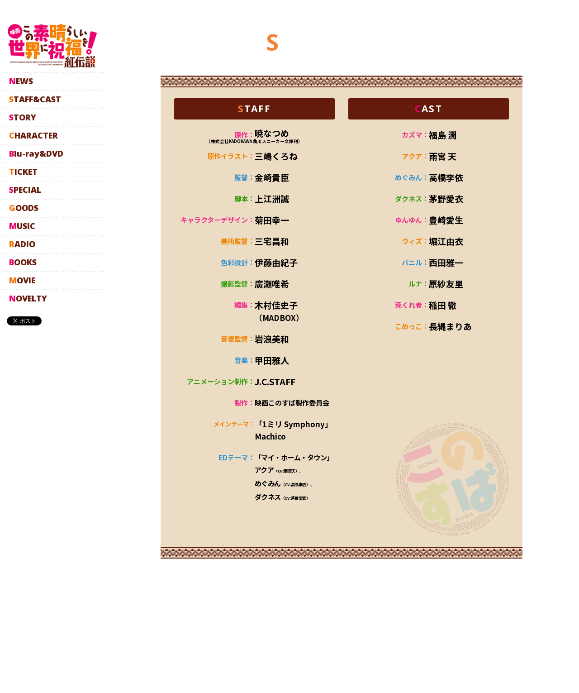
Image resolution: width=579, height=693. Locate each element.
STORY (22, 117)
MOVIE (22, 280)
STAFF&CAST (35, 99)
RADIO (22, 244)
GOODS (23, 207)
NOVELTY (28, 298)
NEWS (21, 81)
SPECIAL (25, 189)
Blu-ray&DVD (36, 153)
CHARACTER (33, 135)
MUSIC (22, 225)
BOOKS (23, 262)
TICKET (23, 171)
